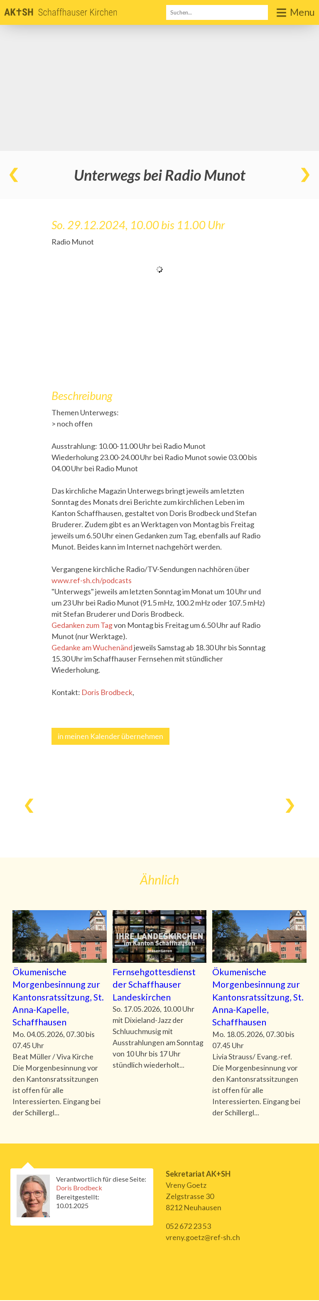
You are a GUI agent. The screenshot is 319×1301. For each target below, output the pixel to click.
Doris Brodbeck (107, 692)
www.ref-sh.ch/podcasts (92, 580)
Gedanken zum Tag (82, 625)
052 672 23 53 (188, 1226)
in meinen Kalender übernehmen (110, 736)
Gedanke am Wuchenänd (92, 647)
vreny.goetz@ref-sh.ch (203, 1238)
